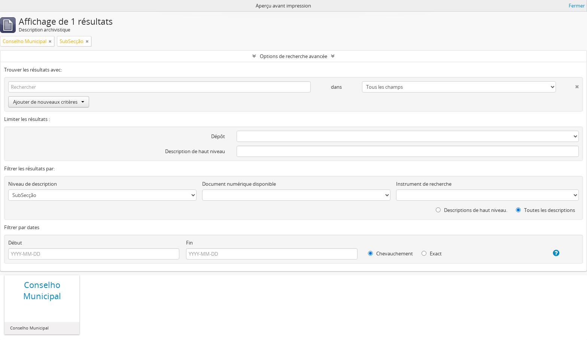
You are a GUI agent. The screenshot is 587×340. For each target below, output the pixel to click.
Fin (189, 242)
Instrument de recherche (423, 183)
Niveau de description (32, 183)
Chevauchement (390, 253)
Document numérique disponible (239, 183)
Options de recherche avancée (293, 56)
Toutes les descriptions (545, 210)
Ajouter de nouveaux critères (48, 101)
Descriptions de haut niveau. (471, 210)
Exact (432, 253)
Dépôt (218, 136)
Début (15, 242)
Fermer (577, 5)
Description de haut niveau (195, 151)
